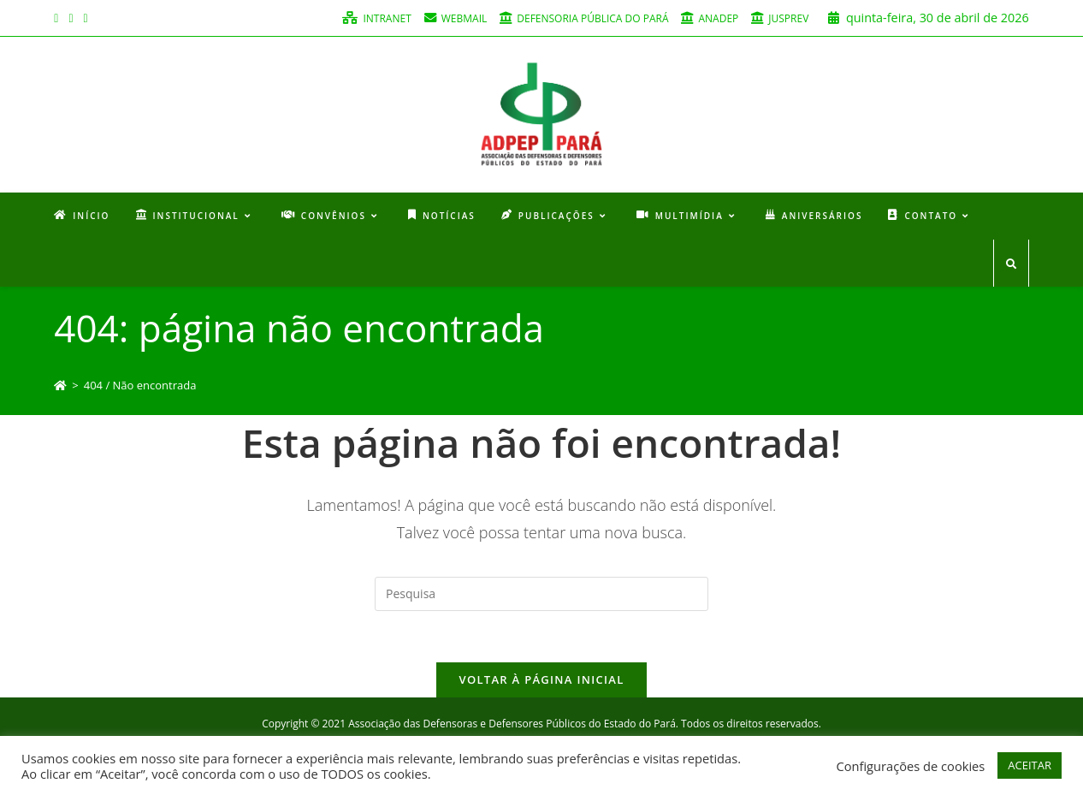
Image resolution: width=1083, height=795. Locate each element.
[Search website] (1011, 264)
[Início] (60, 385)
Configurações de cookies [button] (910, 766)
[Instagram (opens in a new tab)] (70, 18)
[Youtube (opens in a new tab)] (86, 18)
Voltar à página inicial (541, 679)
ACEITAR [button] (1029, 765)
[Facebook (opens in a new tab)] (58, 18)
